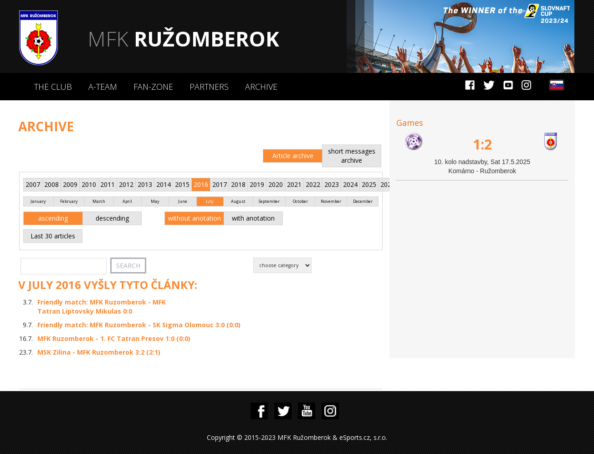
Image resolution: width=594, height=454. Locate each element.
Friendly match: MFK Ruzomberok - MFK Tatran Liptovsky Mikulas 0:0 (101, 306)
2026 (387, 184)
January (38, 201)
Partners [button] (209, 86)
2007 (33, 184)
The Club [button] (53, 86)
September (269, 201)
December (363, 201)
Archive (261, 86)
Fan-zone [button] (153, 86)
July (210, 201)
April (127, 201)
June (182, 201)
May (155, 201)
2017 (219, 184)
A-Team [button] (102, 86)
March (98, 201)
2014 (163, 184)
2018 (238, 184)
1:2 (482, 144)
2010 (89, 184)
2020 (275, 184)
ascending (53, 218)
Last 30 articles (53, 236)
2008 (51, 184)
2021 (294, 184)
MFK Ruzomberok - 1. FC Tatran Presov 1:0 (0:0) (113, 338)
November (331, 201)
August (238, 201)
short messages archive (351, 156)
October (300, 201)
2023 (331, 184)
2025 (369, 184)
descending (112, 218)
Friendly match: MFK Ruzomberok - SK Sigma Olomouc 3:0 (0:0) (139, 324)
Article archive (292, 155)
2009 (70, 184)
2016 (201, 184)
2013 (145, 184)
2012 (126, 184)
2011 (107, 184)
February (69, 201)
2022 (313, 184)
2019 (257, 184)
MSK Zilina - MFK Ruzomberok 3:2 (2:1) (98, 352)
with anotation (253, 218)
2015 (182, 184)
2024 (350, 184)
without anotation (194, 218)
